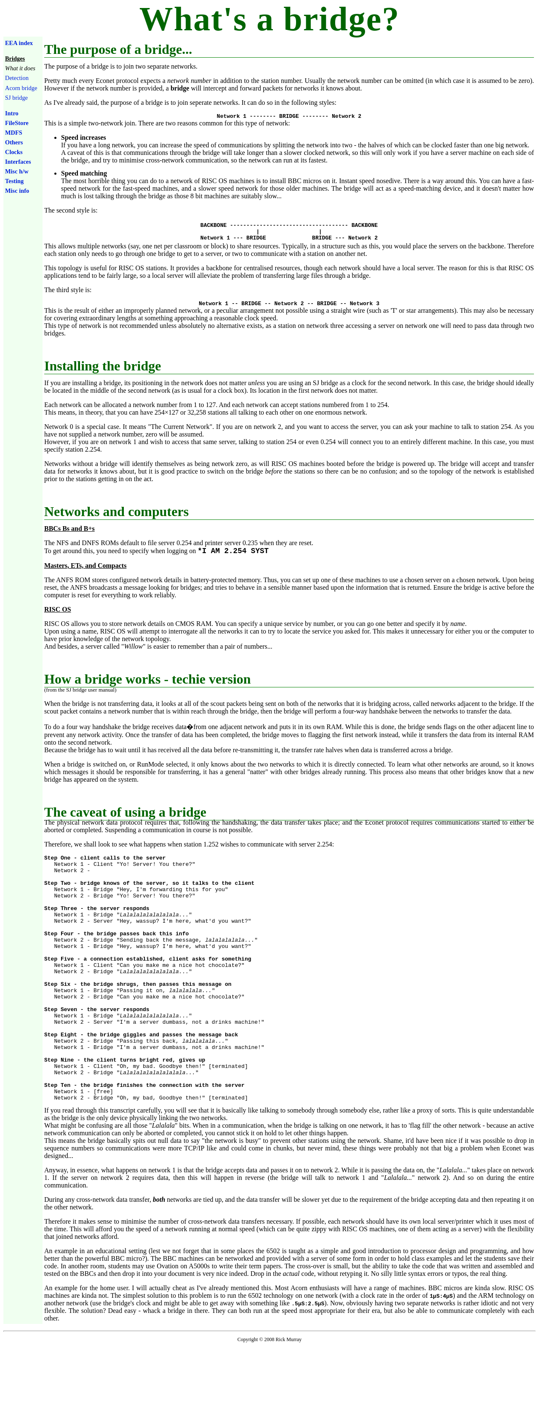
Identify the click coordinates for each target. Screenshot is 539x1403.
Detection (17, 78)
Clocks (14, 152)
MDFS (13, 132)
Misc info (17, 190)
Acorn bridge (21, 88)
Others (14, 142)
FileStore (17, 123)
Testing (14, 181)
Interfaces (18, 161)
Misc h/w (17, 171)
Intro (12, 113)
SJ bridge (16, 97)
